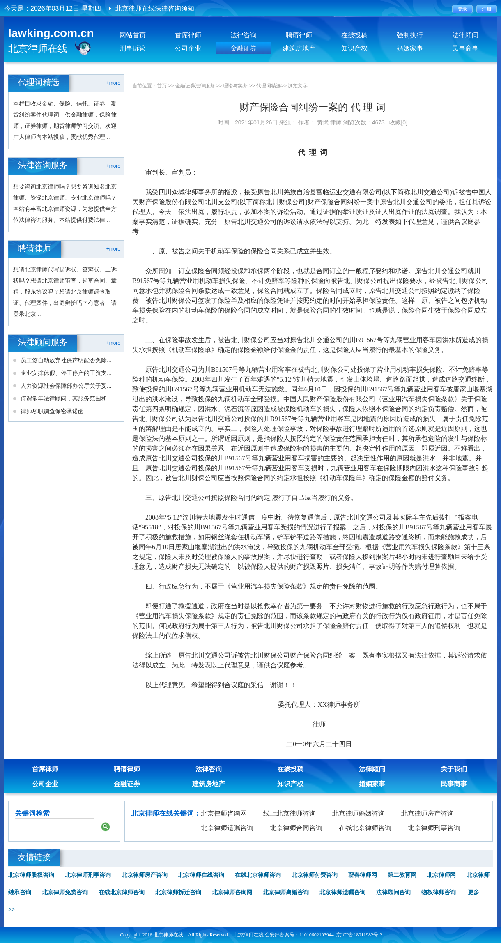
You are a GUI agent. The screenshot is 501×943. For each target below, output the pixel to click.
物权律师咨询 (438, 892)
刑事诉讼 (133, 48)
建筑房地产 (299, 48)
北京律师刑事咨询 (434, 827)
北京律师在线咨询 (201, 875)
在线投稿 (354, 35)
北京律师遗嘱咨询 (227, 827)
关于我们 (454, 769)
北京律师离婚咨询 (286, 892)
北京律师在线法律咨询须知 (154, 8)
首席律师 (188, 35)
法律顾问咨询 (393, 892)
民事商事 (465, 48)
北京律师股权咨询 (31, 875)
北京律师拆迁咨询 (178, 892)
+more (113, 83)
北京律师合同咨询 (296, 827)
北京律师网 (441, 875)
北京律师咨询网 (224, 813)
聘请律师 (299, 35)
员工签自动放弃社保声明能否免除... (66, 360)
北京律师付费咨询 (315, 875)
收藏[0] (398, 122)
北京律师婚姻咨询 (358, 813)
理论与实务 (235, 86)
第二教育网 (402, 875)
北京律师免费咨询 (65, 892)
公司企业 (188, 48)
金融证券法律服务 (195, 86)
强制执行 (410, 35)
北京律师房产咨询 (427, 813)
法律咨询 (243, 35)
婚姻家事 (410, 48)
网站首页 (133, 35)
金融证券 (243, 48)
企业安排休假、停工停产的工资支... (66, 373)
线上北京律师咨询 (289, 813)
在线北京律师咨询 (365, 827)
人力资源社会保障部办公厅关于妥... (66, 385)
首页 (162, 86)
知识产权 (354, 48)
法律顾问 (465, 35)
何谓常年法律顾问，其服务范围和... (66, 398)
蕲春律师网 (362, 875)
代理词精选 (268, 86)
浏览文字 (298, 86)
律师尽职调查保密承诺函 (52, 411)
